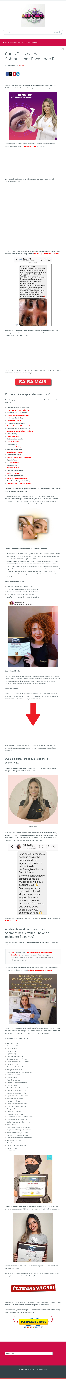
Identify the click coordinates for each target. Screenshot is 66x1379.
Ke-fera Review (23, 1369)
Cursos (21, 65)
